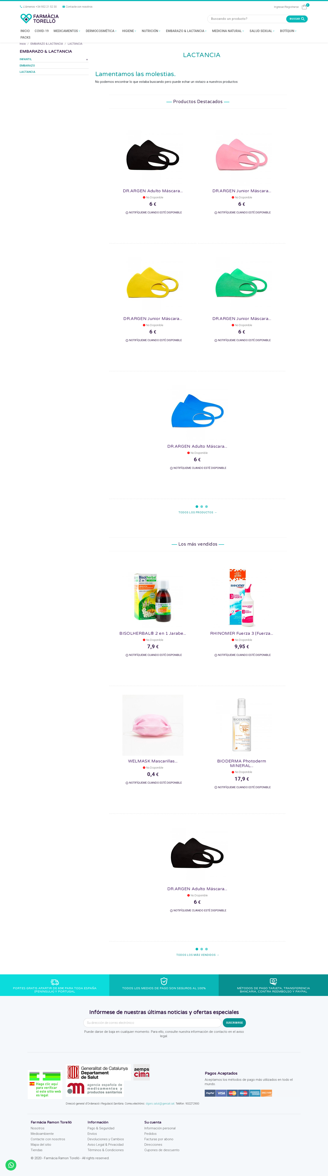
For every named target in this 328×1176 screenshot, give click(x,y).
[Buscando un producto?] (257, 19)
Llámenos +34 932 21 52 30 (38, 6)
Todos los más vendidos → (198, 954)
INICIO (25, 31)
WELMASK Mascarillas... (153, 761)
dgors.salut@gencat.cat (160, 1103)
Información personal (160, 1128)
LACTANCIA (27, 71)
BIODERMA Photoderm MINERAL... (241, 763)
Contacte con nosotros (77, 6)
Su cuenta (152, 1122)
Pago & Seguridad (101, 1128)
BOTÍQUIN (288, 31)
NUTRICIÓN (151, 31)
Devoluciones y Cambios (106, 1139)
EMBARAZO (27, 65)
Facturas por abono (158, 1139)
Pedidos (150, 1134)
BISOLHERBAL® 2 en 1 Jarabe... (152, 633)
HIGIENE (129, 31)
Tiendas (36, 1150)
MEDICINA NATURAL (228, 31)
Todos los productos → (198, 512)
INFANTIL (26, 59)
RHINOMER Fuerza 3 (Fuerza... (241, 633)
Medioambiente (42, 1134)
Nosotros (37, 1128)
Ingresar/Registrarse (286, 7)
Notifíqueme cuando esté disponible (153, 212)
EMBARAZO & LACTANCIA (186, 31)
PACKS (25, 37)
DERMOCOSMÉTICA (101, 31)
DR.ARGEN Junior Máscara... (241, 190)
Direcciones (153, 1145)
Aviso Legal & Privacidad (105, 1145)
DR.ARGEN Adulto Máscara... (153, 190)
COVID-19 (42, 31)
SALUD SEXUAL (262, 31)
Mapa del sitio (41, 1145)
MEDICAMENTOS (67, 31)
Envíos (92, 1134)
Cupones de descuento (161, 1150)
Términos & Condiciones (106, 1150)
